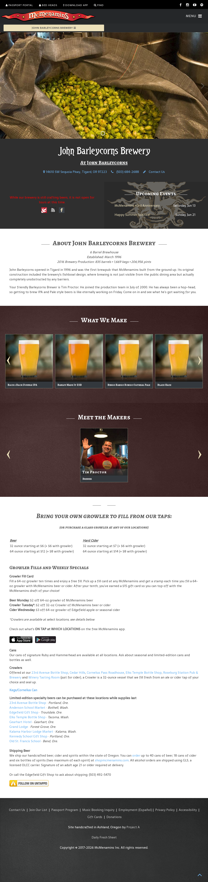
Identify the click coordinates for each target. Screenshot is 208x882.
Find (99, 5)
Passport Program (64, 809)
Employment (127, 809)
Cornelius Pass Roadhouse (105, 672)
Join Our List (38, 809)
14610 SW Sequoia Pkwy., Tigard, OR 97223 (75, 171)
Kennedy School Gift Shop (28, 736)
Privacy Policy (165, 809)
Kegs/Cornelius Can (23, 690)
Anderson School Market (27, 707)
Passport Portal (19, 5)
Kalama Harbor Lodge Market (31, 731)
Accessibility (188, 809)
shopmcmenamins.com (112, 760)
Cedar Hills (77, 672)
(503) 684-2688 (125, 171)
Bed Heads (48, 5)
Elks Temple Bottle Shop (144, 672)
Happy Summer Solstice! (132, 214)
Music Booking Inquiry (98, 809)
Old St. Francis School (24, 741)
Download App (75, 5)
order (136, 755)
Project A (133, 827)
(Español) (145, 809)
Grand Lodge (18, 726)
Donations (114, 817)
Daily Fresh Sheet (104, 837)
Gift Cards (94, 817)
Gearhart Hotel (20, 722)
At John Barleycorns (104, 162)
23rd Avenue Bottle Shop (50, 672)
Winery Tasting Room (44, 677)
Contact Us (154, 171)
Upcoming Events (156, 193)
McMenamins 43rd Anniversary (137, 205)
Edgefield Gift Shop (23, 712)
